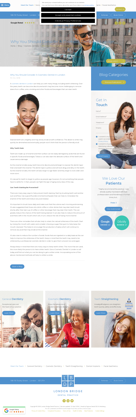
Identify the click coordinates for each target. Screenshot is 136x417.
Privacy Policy (103, 141)
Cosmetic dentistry (31, 46)
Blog (20, 46)
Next (124, 57)
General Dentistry (34, 366)
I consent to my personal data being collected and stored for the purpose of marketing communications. (108, 147)
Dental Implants (93, 366)
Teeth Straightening (74, 366)
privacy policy (89, 5)
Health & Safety (77, 411)
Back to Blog (17, 266)
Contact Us (120, 9)
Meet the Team (27, 5)
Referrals (104, 15)
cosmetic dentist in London (22, 84)
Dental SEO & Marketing (98, 406)
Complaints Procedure (54, 411)
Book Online (118, 15)
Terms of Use (66, 411)
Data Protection (88, 411)
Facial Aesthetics (109, 5)
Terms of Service (84, 408)
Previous (119, 57)
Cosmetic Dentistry (54, 366)
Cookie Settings (99, 411)
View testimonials (113, 209)
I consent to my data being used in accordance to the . (107, 139)
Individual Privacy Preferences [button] (68, 21)
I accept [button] (68, 10)
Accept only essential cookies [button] (68, 15)
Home (13, 46)
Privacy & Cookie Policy (38, 411)
